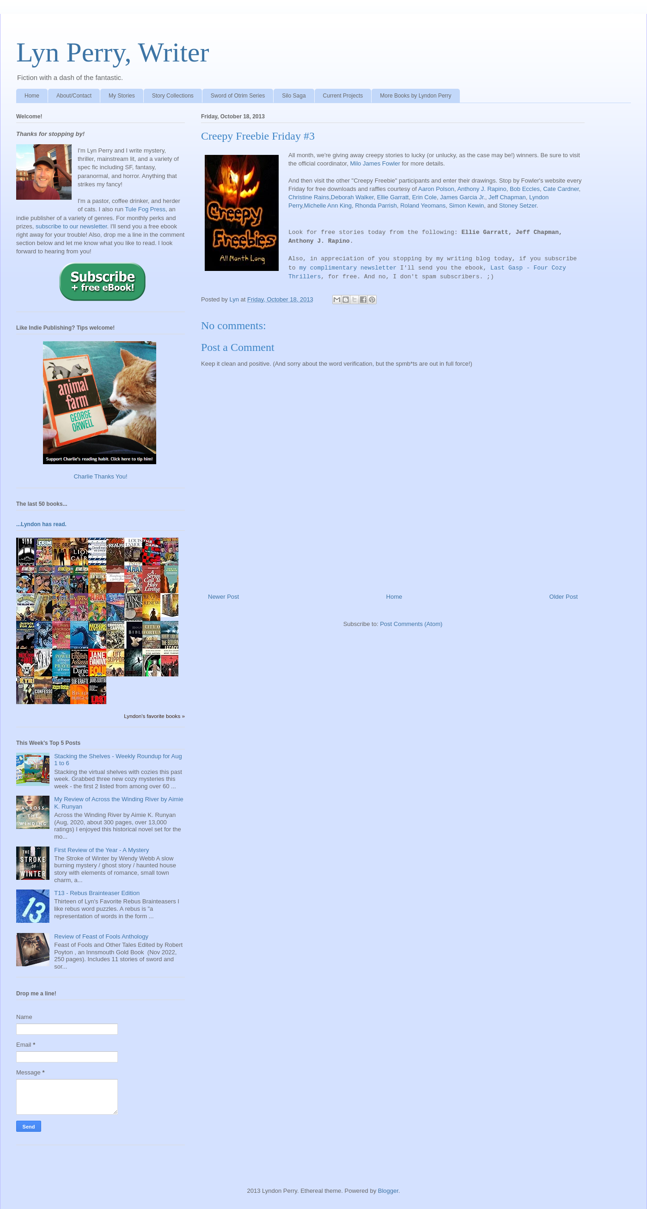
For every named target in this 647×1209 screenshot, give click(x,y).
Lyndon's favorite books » (154, 716)
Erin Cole (424, 197)
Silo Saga (293, 95)
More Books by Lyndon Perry (415, 95)
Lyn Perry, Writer (112, 52)
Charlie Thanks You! (100, 476)
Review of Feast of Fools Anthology (101, 936)
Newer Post (223, 596)
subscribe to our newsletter (71, 226)
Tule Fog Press (145, 209)
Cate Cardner (561, 188)
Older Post (563, 596)
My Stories (122, 95)
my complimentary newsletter (348, 267)
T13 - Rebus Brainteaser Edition (97, 893)
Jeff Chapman (507, 197)
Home (31, 95)
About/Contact (74, 95)
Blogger (388, 1190)
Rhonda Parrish (376, 205)
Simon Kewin (466, 205)
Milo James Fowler (375, 163)
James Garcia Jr (461, 197)
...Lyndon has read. (41, 524)
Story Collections (173, 95)
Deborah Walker (352, 197)
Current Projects (343, 95)
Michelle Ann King (328, 205)
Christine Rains (308, 197)
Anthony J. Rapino (481, 188)
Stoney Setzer (518, 205)
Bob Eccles (525, 188)
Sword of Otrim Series (238, 95)
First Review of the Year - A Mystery (101, 850)
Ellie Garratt (393, 197)
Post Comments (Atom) (411, 623)
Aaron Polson (436, 188)
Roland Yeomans (423, 205)
